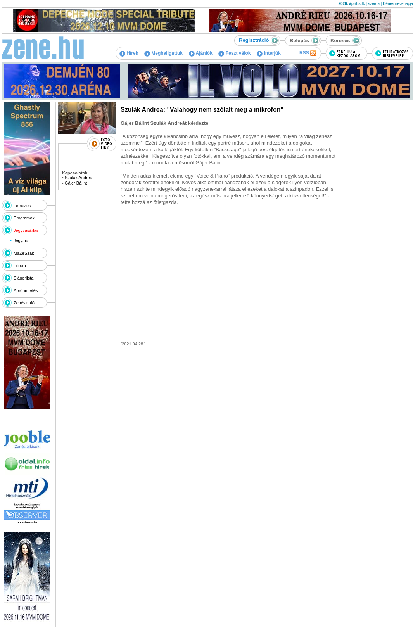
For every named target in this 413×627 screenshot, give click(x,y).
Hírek (128, 53)
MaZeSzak (24, 253)
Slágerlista (23, 278)
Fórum (20, 265)
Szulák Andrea (78, 177)
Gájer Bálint (76, 183)
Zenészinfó (24, 303)
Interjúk (269, 53)
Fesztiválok (234, 53)
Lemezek (22, 205)
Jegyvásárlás (26, 230)
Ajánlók (201, 53)
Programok (24, 218)
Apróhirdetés (26, 290)
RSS (307, 53)
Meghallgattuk (163, 53)
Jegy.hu (21, 240)
